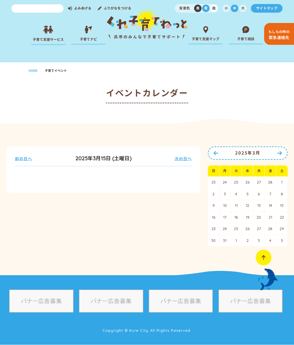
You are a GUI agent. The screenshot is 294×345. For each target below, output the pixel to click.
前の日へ (23, 158)
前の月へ (216, 153)
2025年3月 (247, 153)
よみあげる (82, 8)
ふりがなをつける (117, 8)
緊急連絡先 (279, 34)
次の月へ (279, 153)
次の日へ (183, 158)
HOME (33, 70)
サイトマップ (266, 8)
